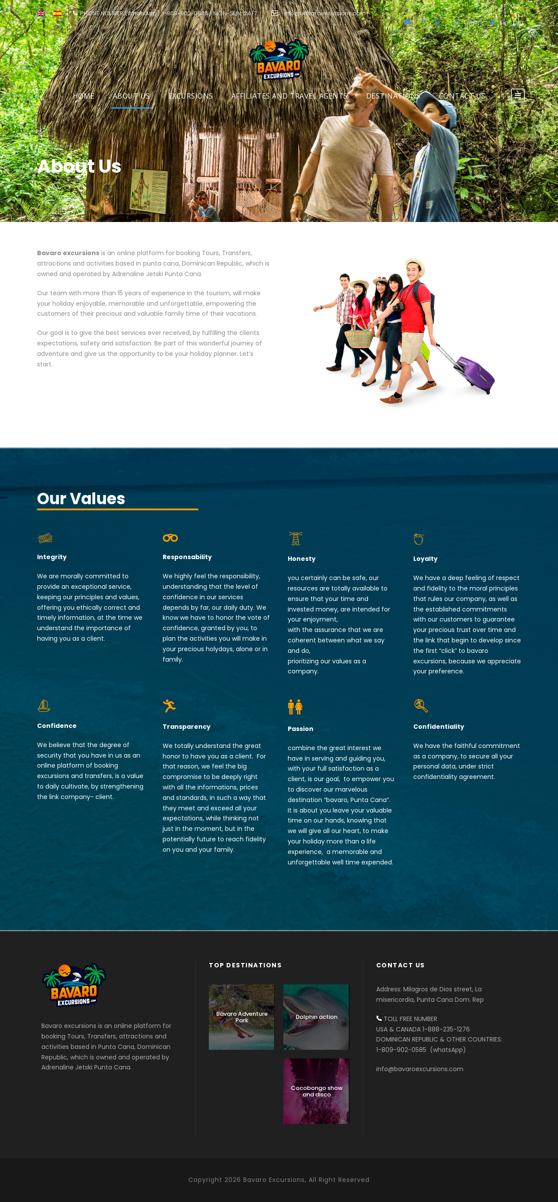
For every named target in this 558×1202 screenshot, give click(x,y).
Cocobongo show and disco (317, 1091)
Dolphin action (316, 1017)
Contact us (462, 96)
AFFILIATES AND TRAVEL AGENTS (289, 96)
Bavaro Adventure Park (242, 1017)
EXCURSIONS (190, 96)
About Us (131, 96)
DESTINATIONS (393, 96)
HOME (84, 96)
